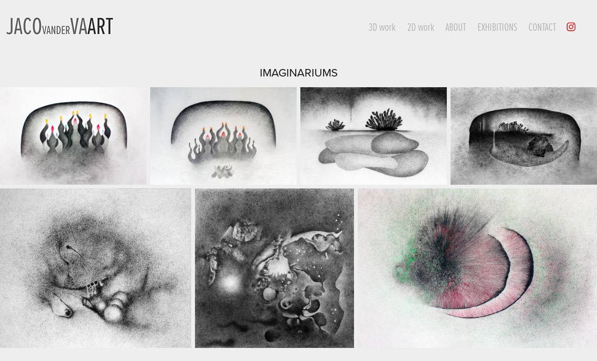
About (455, 26)
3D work (382, 26)
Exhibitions (497, 26)
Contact (542, 26)
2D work (420, 26)
